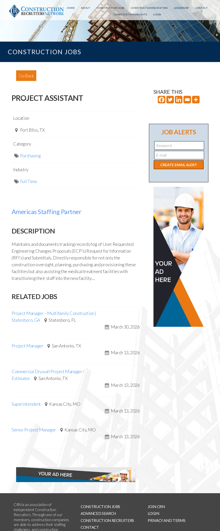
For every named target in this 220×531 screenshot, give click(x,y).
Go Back (26, 75)
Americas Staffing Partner (46, 211)
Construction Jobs (110, 7)
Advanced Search (98, 513)
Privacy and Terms (166, 520)
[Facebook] (161, 99)
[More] (196, 99)
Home (71, 7)
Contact (201, 7)
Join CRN (156, 506)
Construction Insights (130, 14)
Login (157, 14)
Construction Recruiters (149, 7)
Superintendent (26, 404)
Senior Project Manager (34, 429)
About (85, 7)
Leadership (181, 7)
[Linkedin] (178, 99)
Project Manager (28, 345)
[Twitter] (170, 99)
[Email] (187, 99)
